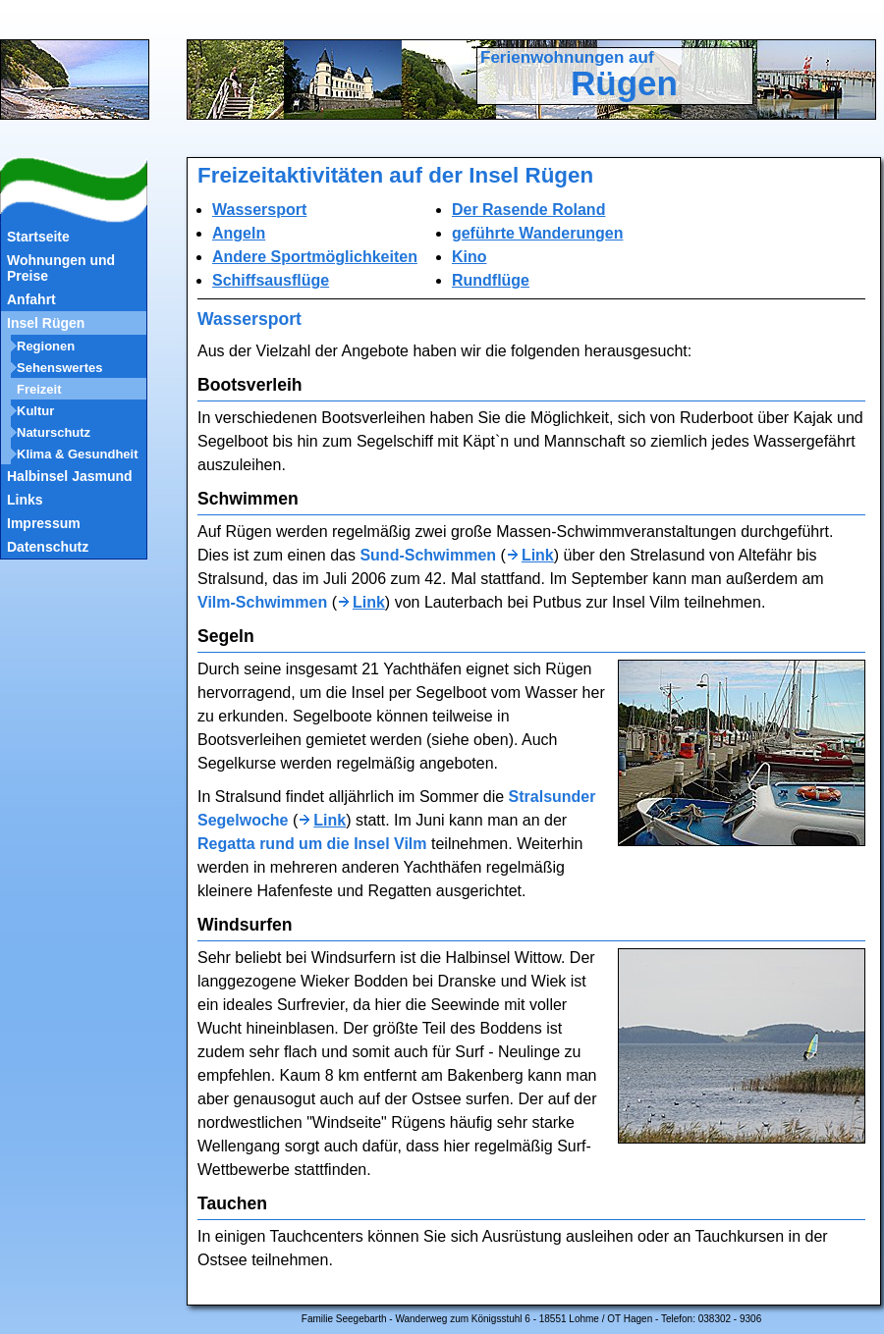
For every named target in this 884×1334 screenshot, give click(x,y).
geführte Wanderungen (538, 233)
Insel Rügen (45, 323)
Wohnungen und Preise (61, 268)
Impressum (44, 523)
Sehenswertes (59, 367)
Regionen (46, 346)
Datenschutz (47, 547)
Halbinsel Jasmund (70, 476)
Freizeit (39, 389)
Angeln (238, 233)
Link (538, 555)
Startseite (38, 236)
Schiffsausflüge (270, 280)
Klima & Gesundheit (77, 454)
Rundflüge (490, 280)
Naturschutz (53, 432)
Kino (469, 256)
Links (25, 499)
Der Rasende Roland (528, 209)
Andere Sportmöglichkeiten (314, 256)
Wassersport (259, 209)
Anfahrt (31, 299)
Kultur (35, 410)
